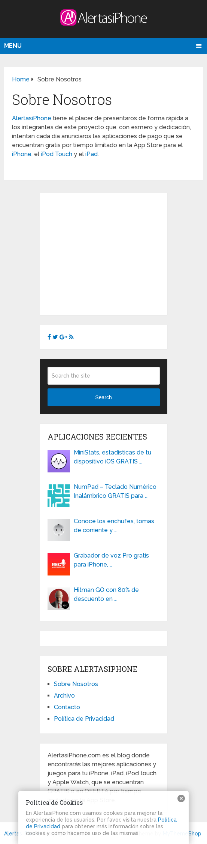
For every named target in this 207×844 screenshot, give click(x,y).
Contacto (67, 707)
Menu (13, 45)
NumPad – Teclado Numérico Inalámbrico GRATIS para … (115, 491)
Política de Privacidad (84, 718)
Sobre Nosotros (76, 684)
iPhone (21, 154)
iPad (91, 154)
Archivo (64, 695)
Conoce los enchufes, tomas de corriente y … (114, 526)
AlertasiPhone (31, 118)
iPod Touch (56, 154)
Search (103, 397)
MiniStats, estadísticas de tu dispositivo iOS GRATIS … (112, 457)
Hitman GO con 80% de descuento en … (106, 594)
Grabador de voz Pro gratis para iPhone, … (111, 560)
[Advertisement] (110, 253)
